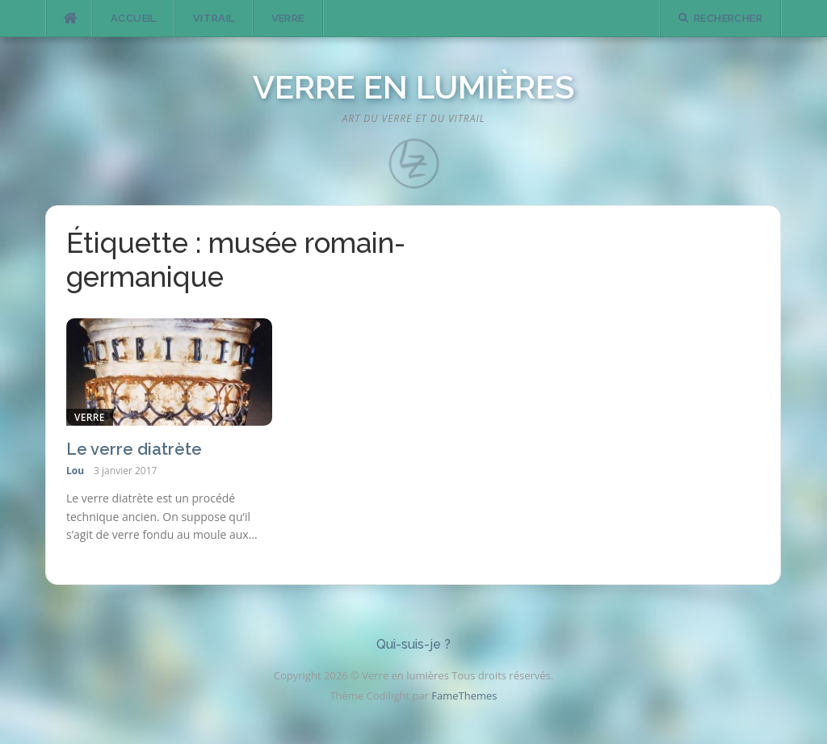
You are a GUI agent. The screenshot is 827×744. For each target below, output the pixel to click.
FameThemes (464, 695)
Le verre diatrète (134, 449)
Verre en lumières (413, 87)
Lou (75, 470)
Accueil (134, 18)
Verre (287, 18)
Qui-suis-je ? (413, 644)
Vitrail (214, 18)
